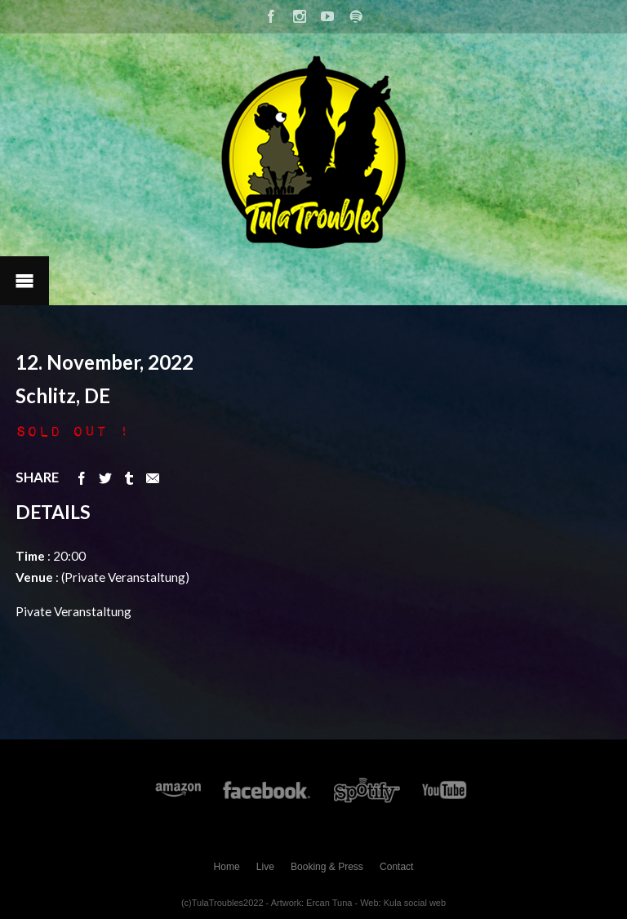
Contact (396, 866)
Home (227, 866)
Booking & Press (327, 866)
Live (265, 866)
